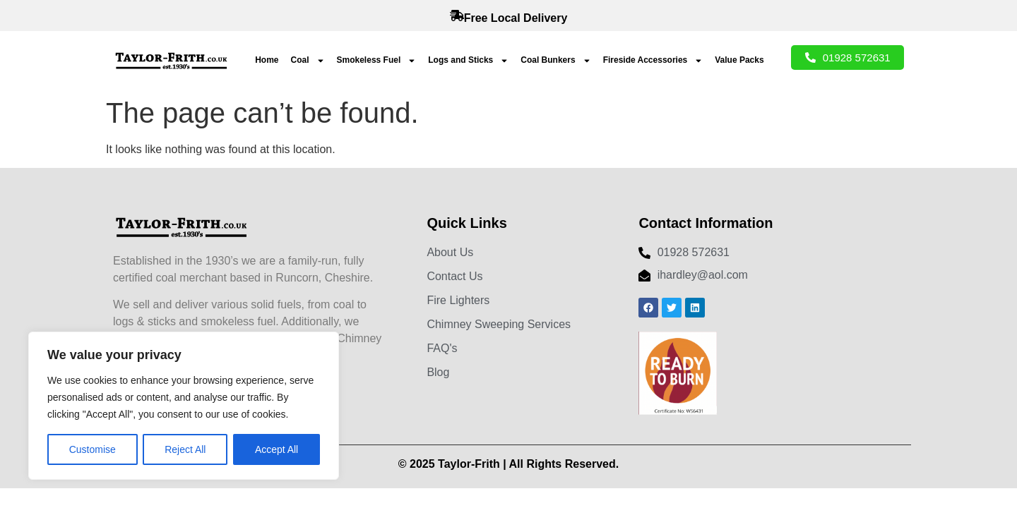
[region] (183, 406)
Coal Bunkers (555, 60)
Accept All (276, 449)
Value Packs (739, 60)
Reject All (185, 449)
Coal (308, 60)
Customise (92, 449)
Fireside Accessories (653, 60)
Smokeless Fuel (377, 60)
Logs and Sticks (468, 60)
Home (266, 60)
